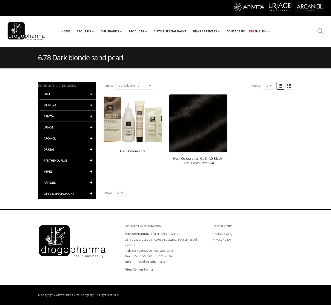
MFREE (69, 171)
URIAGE (69, 127)
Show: (256, 86)
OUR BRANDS (109, 31)
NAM (69, 94)
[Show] (268, 86)
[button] (320, 31)
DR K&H (69, 149)
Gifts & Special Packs (170, 31)
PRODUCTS (136, 31)
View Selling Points (139, 269)
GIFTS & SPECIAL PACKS (69, 194)
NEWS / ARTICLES (205, 31)
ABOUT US (84, 31)
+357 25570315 (163, 251)
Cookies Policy (222, 234)
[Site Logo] (26, 31)
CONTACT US (235, 31)
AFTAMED (69, 182)
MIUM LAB (69, 105)
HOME (65, 31)
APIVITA (69, 116)
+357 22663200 (142, 251)
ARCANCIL (69, 138)
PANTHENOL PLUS (69, 160)
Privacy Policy (222, 240)
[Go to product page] (133, 119)
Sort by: (108, 86)
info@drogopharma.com (151, 262)
